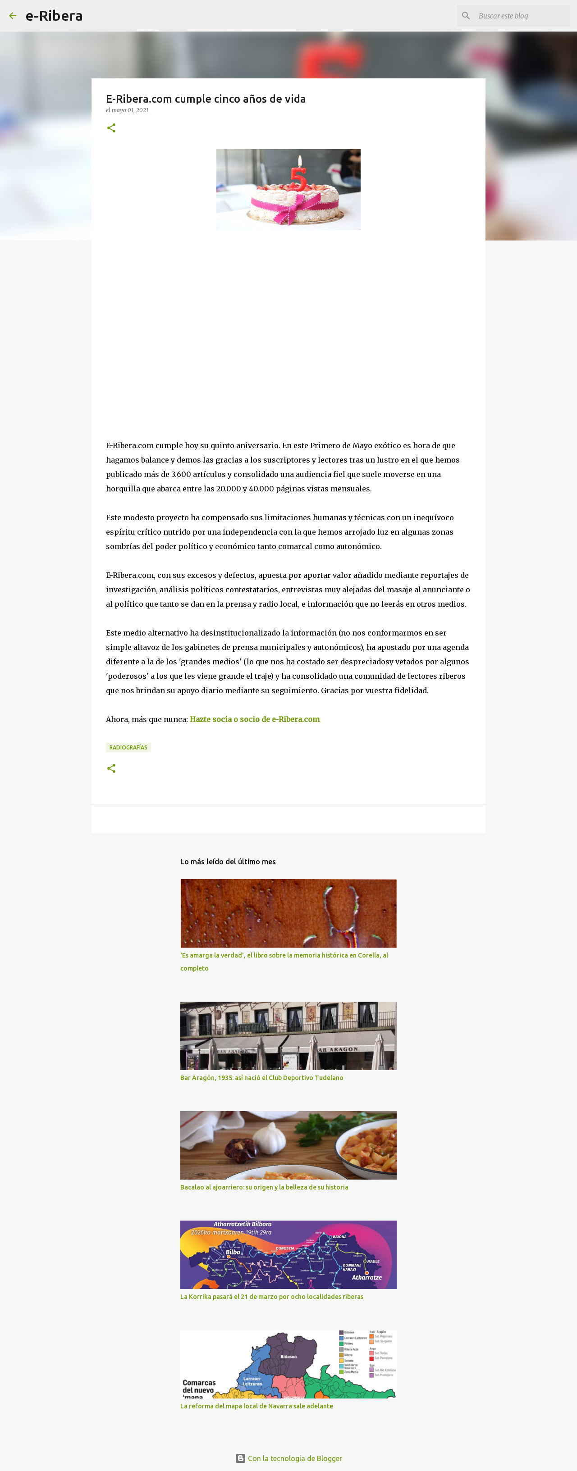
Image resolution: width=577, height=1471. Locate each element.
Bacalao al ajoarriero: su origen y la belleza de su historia (264, 1187)
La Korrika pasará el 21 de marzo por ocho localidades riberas (271, 1296)
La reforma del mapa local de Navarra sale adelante (256, 1406)
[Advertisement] (173, 319)
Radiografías (128, 747)
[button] (111, 129)
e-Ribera (54, 15)
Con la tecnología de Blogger (288, 1458)
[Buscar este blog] (522, 16)
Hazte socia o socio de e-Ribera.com (255, 719)
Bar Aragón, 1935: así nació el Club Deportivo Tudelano (261, 1077)
